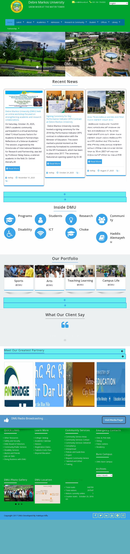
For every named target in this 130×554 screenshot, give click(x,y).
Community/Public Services (15, 447)
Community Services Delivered (78, 443)
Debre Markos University (46, 2)
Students (55, 216)
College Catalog (41, 438)
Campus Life (100, 280)
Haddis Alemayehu (117, 237)
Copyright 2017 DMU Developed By (20, 515)
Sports (8, 281)
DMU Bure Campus (104, 461)
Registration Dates (42, 447)
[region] (19, 493)
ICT (51, 229)
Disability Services (11, 450)
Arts (39, 281)
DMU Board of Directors (14, 444)
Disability (25, 229)
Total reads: (70, 487)
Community (117, 218)
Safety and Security (12, 441)
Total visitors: (71, 490)
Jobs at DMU (9, 456)
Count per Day (74, 480)
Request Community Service (77, 458)
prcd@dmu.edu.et (81, 2)
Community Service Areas (76, 436)
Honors (38, 444)
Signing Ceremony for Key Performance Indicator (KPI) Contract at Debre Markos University (64, 119)
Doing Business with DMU (15, 459)
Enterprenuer (71, 449)
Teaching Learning (70, 280)
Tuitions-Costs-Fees (43, 450)
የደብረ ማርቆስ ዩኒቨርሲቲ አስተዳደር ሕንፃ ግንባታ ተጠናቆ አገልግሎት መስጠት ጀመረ (105, 118)
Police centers (102, 444)
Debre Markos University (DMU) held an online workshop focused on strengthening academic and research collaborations (23, 115)
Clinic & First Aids (103, 438)
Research (86, 216)
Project (69, 455)
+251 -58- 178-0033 (98, 2)
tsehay (10, 177)
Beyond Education (42, 453)
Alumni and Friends (12, 453)
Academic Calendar (43, 441)
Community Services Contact (77, 440)
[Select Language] (118, 3)
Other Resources (11, 438)
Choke (84, 229)
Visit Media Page (114, 420)
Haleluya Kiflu (42, 515)
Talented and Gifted (74, 461)
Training (69, 464)
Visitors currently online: (75, 493)
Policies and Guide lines (75, 452)
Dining (99, 441)
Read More (12, 168)
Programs (25, 216)
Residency (100, 447)
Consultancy (71, 446)
